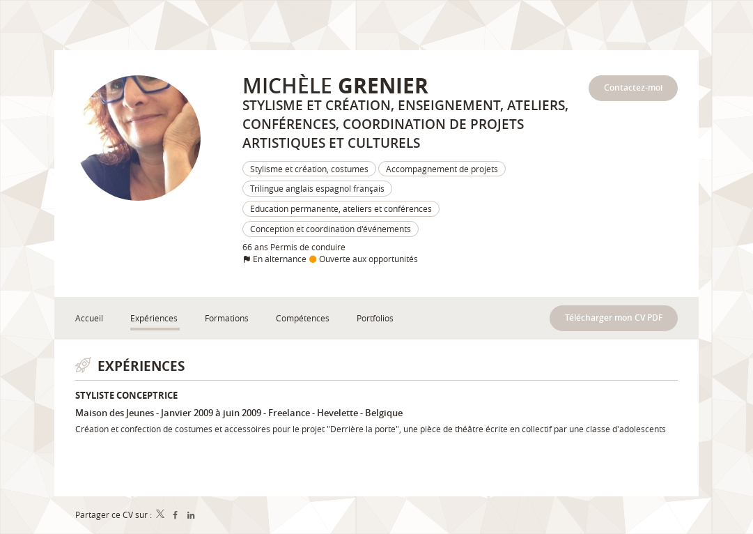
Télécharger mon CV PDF (613, 317)
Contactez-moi (633, 87)
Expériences (141, 365)
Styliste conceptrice (126, 395)
